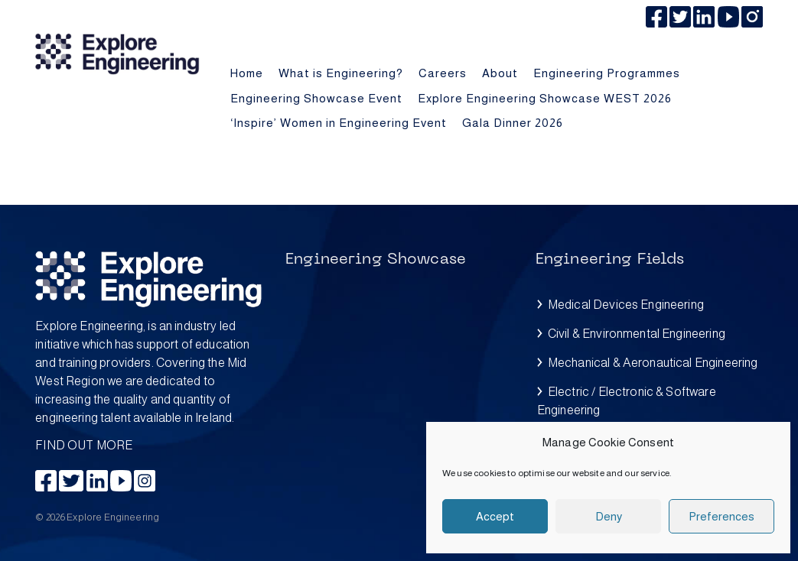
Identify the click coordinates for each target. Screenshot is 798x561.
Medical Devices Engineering (626, 304)
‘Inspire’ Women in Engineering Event (338, 122)
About (500, 72)
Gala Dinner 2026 (512, 122)
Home (246, 72)
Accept (495, 516)
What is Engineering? (340, 72)
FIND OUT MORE (148, 384)
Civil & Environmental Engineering (636, 333)
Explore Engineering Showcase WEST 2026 (545, 98)
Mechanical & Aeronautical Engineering (653, 362)
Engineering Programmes (606, 72)
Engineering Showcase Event (316, 98)
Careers (443, 72)
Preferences (721, 516)
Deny (608, 516)
